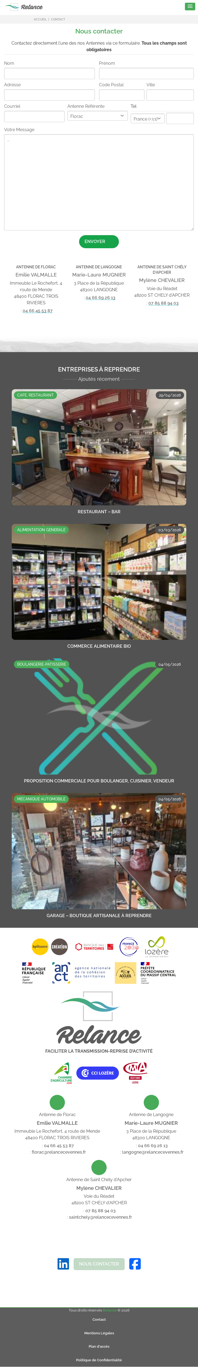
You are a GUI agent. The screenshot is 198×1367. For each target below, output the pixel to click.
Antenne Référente (85, 106)
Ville (150, 84)
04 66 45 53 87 (38, 310)
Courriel (12, 106)
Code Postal (111, 84)
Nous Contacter (99, 1264)
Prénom (107, 63)
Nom (9, 63)
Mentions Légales (99, 1333)
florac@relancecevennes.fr (59, 1152)
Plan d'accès (99, 1346)
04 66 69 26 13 (100, 297)
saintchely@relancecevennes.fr (100, 1217)
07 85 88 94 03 (163, 303)
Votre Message (19, 129)
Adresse (12, 84)
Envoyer (99, 241)
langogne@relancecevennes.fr (153, 1152)
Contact (99, 1319)
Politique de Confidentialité (99, 1360)
